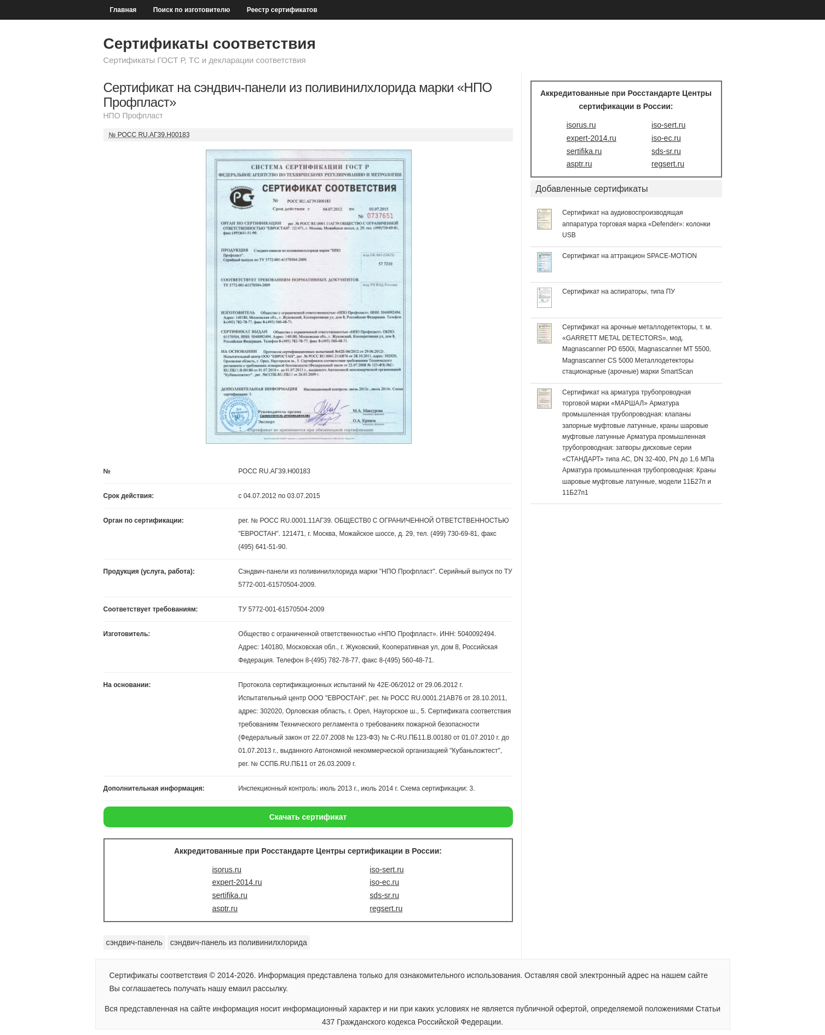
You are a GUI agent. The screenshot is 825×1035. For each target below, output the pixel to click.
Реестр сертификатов (282, 10)
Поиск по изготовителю (191, 10)
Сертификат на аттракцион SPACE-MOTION (629, 256)
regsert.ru (386, 908)
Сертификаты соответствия (209, 43)
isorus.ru (226, 869)
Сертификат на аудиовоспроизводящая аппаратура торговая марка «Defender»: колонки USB (636, 224)
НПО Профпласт (133, 115)
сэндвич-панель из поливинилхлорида (238, 942)
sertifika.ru (229, 895)
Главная (123, 10)
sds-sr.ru (384, 895)
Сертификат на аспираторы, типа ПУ (618, 291)
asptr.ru (225, 908)
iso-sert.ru (386, 869)
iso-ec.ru (384, 882)
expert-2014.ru (237, 882)
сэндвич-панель (134, 942)
